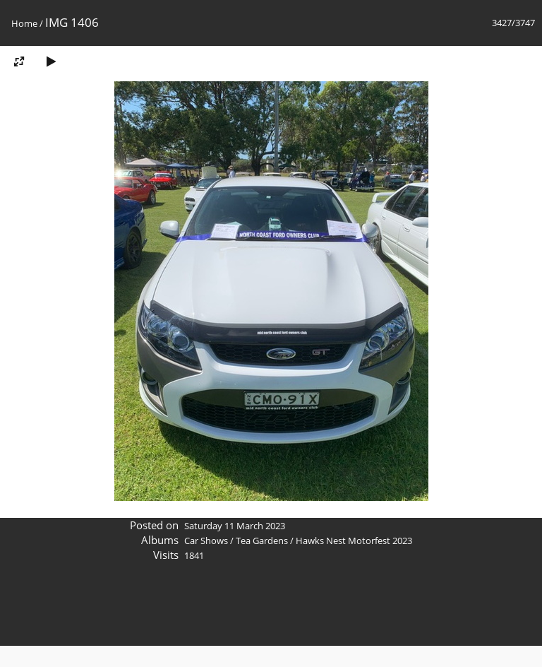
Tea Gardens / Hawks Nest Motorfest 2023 (324, 540)
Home (24, 23)
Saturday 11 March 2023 (234, 525)
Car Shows (206, 540)
